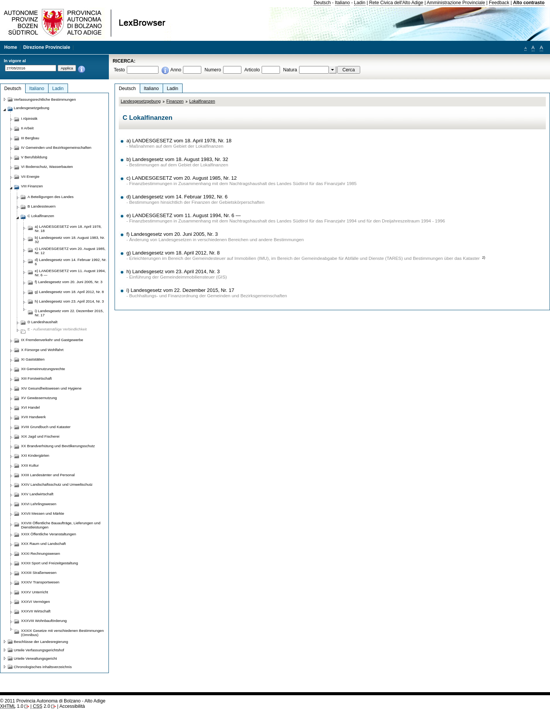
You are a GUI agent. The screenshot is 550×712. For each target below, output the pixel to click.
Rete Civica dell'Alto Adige (396, 2)
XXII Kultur (30, 465)
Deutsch (322, 2)
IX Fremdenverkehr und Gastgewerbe (52, 340)
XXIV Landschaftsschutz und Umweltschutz (56, 484)
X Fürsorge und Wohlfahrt (42, 350)
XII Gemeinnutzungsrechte (43, 369)
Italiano (342, 2)
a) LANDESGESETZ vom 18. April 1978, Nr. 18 (178, 140)
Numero (212, 69)
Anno (175, 69)
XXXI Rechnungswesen (40, 553)
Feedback (499, 2)
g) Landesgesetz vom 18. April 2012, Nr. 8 (173, 253)
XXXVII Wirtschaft (35, 611)
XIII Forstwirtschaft (36, 378)
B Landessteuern (41, 206)
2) (483, 257)
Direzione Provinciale (46, 47)
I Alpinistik (29, 118)
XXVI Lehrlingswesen (38, 504)
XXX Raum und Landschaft (43, 543)
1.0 (11, 706)
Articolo (252, 69)
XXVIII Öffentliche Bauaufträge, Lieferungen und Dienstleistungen (60, 525)
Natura (290, 69)
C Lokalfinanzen (41, 216)
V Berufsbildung (34, 157)
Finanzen (175, 101)
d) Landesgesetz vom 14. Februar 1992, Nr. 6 (177, 197)
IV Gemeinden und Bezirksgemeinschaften (56, 147)
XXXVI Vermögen (35, 601)
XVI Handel (30, 407)
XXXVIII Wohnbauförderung (44, 621)
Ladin (360, 2)
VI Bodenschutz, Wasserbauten (47, 166)
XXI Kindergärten (35, 455)
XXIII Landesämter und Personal (47, 475)
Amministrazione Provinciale (456, 2)
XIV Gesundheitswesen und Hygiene (51, 388)
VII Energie (30, 176)
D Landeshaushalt (42, 322)
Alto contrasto (528, 2)
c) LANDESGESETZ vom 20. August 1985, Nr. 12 (181, 178)
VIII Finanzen (32, 186)
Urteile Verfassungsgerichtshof (39, 650)
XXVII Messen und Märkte (42, 513)
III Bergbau (30, 138)
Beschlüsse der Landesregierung (41, 642)
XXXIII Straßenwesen (39, 572)
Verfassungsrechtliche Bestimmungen (45, 99)
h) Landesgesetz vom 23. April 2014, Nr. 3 (173, 271)
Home (10, 47)
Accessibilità (72, 706)
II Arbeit (27, 128)
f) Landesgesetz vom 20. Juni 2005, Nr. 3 (172, 234)
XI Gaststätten (33, 359)
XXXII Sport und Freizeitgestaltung (49, 563)
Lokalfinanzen (202, 101)
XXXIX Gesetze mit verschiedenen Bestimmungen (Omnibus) (62, 632)
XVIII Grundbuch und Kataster (46, 427)
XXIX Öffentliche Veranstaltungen (48, 534)
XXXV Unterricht (34, 592)
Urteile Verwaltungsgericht (35, 658)
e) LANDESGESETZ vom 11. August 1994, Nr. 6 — (183, 215)
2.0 (41, 706)
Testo (119, 69)
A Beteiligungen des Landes (51, 197)
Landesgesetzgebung (141, 101)
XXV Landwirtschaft (37, 494)
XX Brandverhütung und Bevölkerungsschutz (58, 446)
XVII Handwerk (33, 417)
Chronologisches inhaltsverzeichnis (43, 667)
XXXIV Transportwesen (40, 582)
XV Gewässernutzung (39, 398)
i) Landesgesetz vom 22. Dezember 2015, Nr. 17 (180, 290)
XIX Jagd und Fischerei (40, 436)
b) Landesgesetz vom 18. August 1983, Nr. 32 (177, 159)
